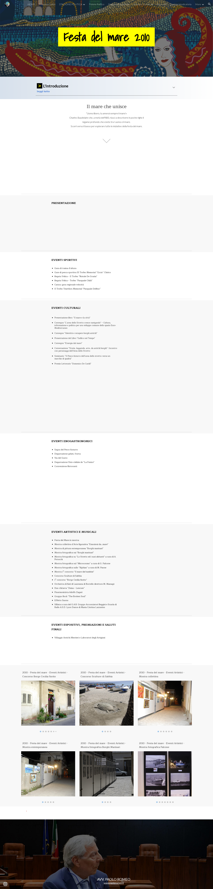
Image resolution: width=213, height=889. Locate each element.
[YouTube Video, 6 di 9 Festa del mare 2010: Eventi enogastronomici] (157, 456)
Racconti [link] (161, 4)
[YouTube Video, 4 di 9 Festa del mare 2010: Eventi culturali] (157, 365)
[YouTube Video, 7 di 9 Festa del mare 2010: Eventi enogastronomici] (157, 499)
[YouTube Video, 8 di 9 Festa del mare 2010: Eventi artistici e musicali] (157, 547)
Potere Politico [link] (96, 4)
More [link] (198, 4)
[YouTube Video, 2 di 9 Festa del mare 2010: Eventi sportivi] (157, 275)
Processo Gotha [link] (47, 4)
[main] (106, 38)
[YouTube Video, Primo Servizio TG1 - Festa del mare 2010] (77, 170)
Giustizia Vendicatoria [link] (180, 4)
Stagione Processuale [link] (119, 4)
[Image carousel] (48, 706)
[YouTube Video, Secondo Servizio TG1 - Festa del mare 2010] (136, 170)
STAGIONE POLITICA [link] (70, 4)
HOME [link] (31, 4)
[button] (209, 4)
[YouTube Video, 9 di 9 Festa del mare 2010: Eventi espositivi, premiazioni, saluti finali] (157, 639)
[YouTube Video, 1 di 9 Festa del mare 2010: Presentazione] (84, 226)
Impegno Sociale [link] (142, 4)
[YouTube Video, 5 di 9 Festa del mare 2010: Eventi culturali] (157, 408)
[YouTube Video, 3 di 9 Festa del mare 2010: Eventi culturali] (157, 323)
